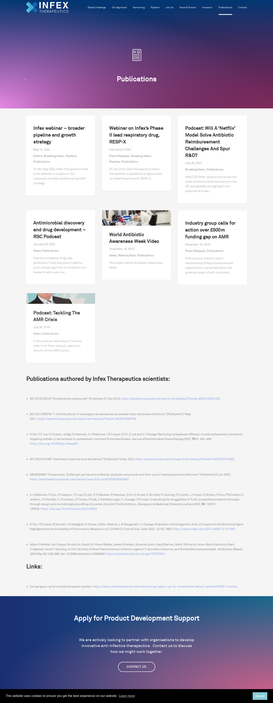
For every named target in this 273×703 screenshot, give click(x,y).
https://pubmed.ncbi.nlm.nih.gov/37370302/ (135, 554)
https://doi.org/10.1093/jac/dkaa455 (54, 444)
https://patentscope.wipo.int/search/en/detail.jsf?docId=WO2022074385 (184, 459)
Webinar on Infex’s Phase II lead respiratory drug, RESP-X (136, 135)
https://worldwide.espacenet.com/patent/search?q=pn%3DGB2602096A (79, 479)
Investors (207, 7)
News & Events (187, 7)
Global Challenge (97, 7)
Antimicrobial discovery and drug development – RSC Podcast (59, 239)
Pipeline (155, 7)
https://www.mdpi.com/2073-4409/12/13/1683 (204, 529)
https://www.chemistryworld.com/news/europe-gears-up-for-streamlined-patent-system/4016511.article (164, 587)
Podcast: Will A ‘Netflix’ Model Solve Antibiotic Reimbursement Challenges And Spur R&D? (210, 142)
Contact (242, 7)
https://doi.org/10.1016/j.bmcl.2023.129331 (69, 509)
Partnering (139, 7)
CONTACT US (137, 667)
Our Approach (119, 7)
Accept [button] (260, 696)
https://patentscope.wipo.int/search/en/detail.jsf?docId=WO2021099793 (86, 419)
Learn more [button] (127, 696)
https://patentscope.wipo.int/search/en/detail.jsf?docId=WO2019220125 (170, 399)
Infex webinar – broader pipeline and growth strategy (59, 135)
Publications (225, 7)
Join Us (169, 7)
